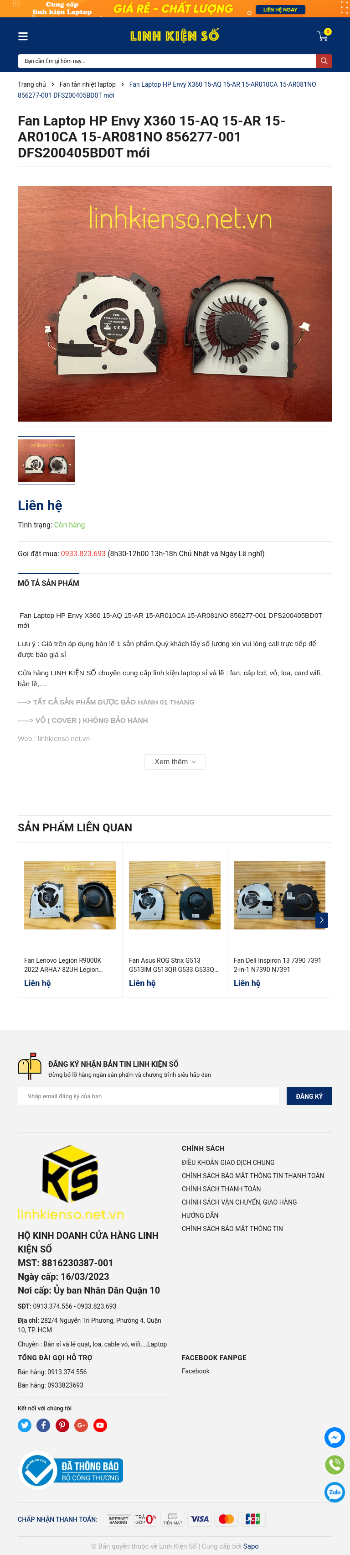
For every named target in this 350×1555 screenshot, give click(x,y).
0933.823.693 (83, 553)
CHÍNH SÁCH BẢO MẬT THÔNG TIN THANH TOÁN (253, 1175)
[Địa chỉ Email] (149, 1096)
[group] (175, 304)
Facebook (196, 1371)
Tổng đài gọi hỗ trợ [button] (55, 1358)
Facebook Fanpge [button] (214, 1358)
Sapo (251, 1546)
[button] (321, 920)
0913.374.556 (52, 1306)
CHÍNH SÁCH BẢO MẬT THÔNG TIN (232, 1228)
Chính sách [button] (203, 1148)
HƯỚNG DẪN (200, 1215)
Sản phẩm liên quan (75, 827)
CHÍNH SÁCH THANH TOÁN (221, 1189)
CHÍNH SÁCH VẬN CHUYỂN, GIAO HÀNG (239, 1202)
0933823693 (65, 1385)
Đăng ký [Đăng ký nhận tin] (309, 1096)
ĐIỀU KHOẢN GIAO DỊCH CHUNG (228, 1162)
